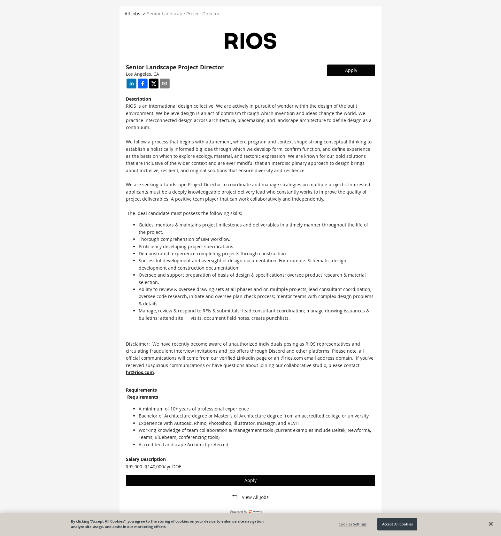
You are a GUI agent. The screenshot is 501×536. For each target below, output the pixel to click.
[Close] (491, 524)
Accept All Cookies (397, 524)
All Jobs (132, 14)
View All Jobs (255, 497)
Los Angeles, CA (142, 74)
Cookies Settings (352, 524)
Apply (351, 70)
